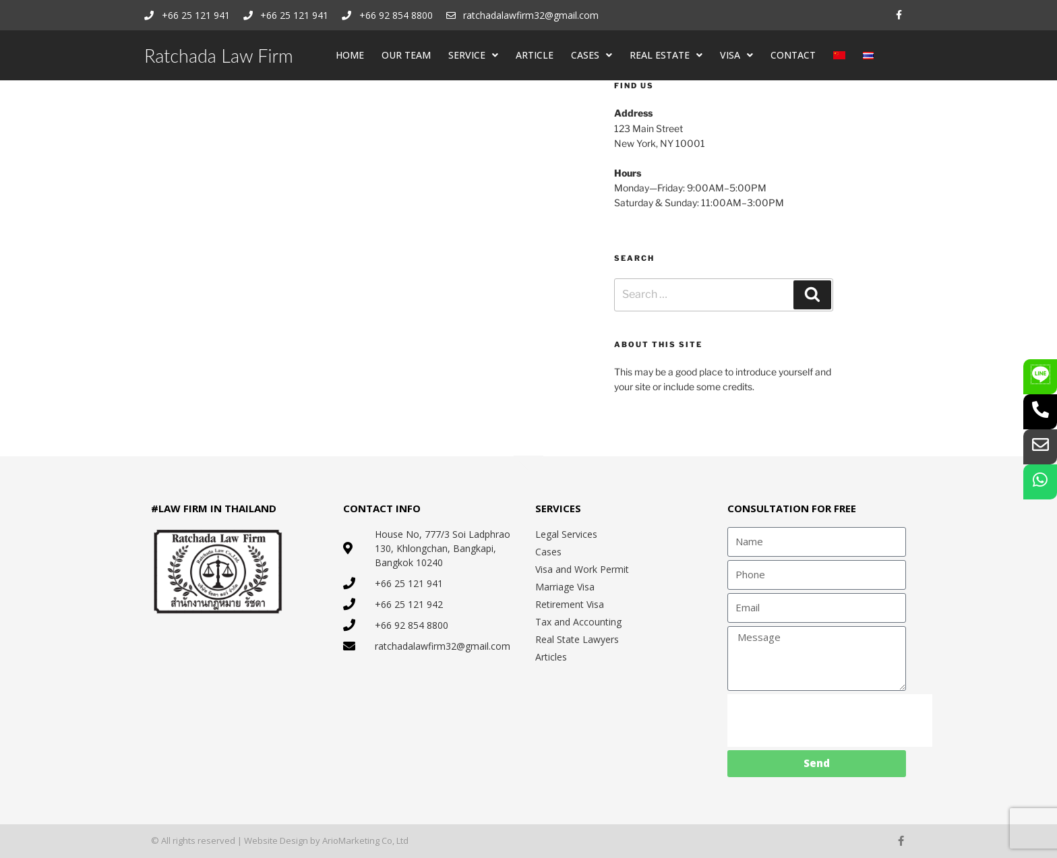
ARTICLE (534, 55)
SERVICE (473, 55)
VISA (736, 55)
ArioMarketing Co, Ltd (365, 840)
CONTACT (793, 55)
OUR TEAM (406, 55)
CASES (591, 55)
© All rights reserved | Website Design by (236, 840)
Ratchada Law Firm (218, 55)
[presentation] (829, 720)
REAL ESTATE (666, 55)
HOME (350, 55)
